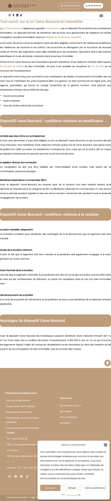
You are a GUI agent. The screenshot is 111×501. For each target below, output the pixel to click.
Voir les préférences (95, 487)
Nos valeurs (66, 411)
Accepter (50, 487)
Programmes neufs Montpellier (22, 428)
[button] (105, 444)
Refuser (72, 487)
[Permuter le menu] (101, 16)
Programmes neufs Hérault (20, 406)
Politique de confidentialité (74, 495)
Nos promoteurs (68, 417)
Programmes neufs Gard (18, 412)
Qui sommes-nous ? (70, 405)
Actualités (65, 423)
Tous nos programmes (17, 400)
